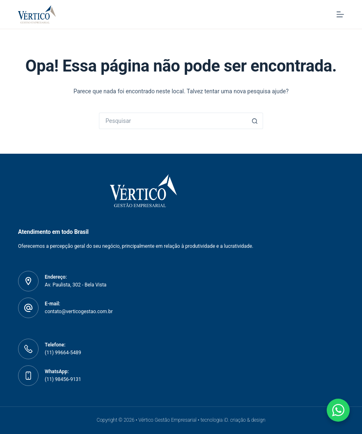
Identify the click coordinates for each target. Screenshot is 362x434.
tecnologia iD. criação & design (232, 420)
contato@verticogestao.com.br (78, 311)
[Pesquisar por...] (173, 121)
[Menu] (340, 14)
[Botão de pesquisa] (255, 121)
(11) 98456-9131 (63, 379)
